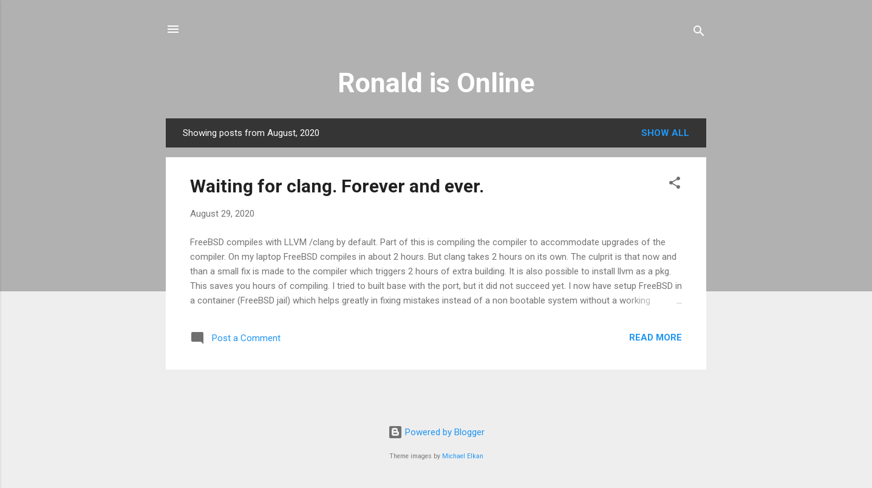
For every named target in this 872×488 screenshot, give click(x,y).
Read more (655, 337)
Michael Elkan (462, 456)
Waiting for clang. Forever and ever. (337, 186)
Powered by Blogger (436, 432)
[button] (674, 184)
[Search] (699, 33)
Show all (665, 132)
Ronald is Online (436, 83)
